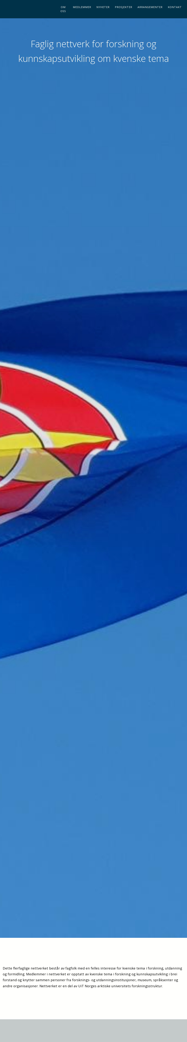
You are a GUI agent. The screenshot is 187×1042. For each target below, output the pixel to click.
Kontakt (175, 13)
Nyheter (103, 13)
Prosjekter (123, 13)
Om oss (63, 15)
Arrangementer (150, 13)
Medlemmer (82, 13)
